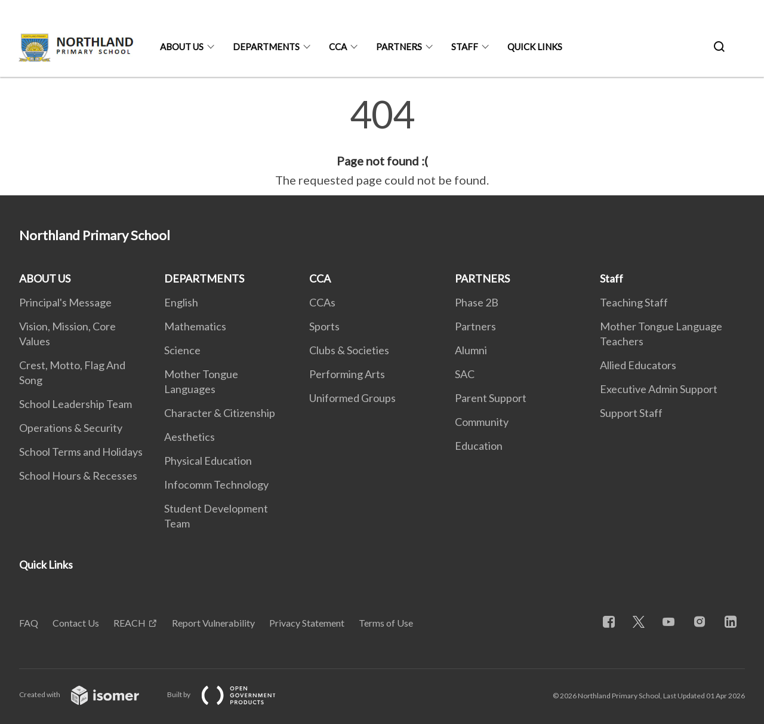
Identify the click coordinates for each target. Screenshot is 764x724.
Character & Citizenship (219, 412)
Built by (231, 694)
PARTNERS (399, 46)
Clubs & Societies (349, 350)
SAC (465, 374)
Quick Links (534, 46)
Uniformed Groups (352, 397)
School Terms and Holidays (81, 451)
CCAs (322, 302)
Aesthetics (189, 436)
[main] (382, 142)
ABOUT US (182, 46)
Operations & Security (70, 427)
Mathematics (195, 326)
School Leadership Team (75, 403)
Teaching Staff (634, 302)
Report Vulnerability (213, 622)
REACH (129, 622)
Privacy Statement (306, 622)
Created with (88, 694)
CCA (338, 46)
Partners (475, 326)
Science (182, 350)
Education (479, 445)
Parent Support (490, 397)
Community (482, 421)
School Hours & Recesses (78, 475)
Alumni (471, 350)
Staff (464, 46)
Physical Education (208, 460)
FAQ (28, 622)
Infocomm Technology (216, 484)
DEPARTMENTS (266, 46)
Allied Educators (638, 365)
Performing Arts (347, 374)
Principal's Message (65, 302)
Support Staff (631, 412)
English (181, 302)
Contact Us (76, 622)
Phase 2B (476, 302)
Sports (324, 326)
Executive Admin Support (658, 388)
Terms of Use (386, 622)
